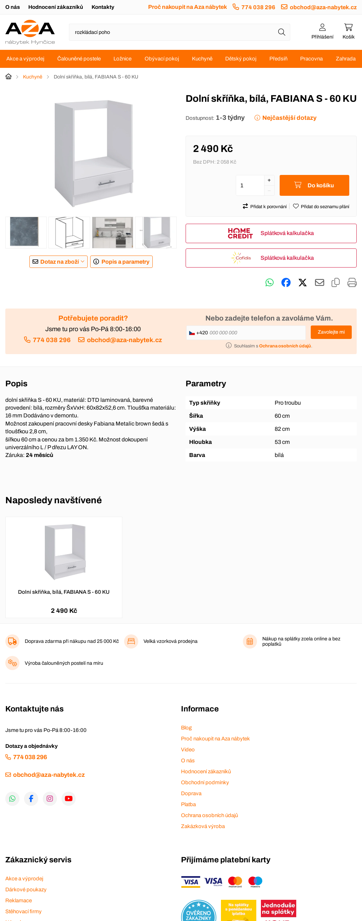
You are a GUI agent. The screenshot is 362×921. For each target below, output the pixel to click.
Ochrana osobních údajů (209, 815)
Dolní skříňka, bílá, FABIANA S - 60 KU (64, 592)
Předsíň (278, 58)
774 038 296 (258, 7)
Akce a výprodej (25, 58)
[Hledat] (281, 32)
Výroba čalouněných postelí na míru (64, 663)
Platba (188, 804)
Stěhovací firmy (23, 911)
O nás (12, 7)
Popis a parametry (125, 262)
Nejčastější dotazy (289, 118)
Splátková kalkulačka (287, 233)
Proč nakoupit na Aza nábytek (187, 7)
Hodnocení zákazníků (55, 7)
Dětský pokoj (240, 58)
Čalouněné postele (79, 58)
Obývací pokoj (162, 58)
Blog (186, 728)
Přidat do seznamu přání (325, 206)
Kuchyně (202, 58)
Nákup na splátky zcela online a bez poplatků (301, 641)
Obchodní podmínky (205, 782)
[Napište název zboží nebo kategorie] (179, 32)
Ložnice (122, 58)
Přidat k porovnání (268, 206)
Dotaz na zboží (59, 262)
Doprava (191, 793)
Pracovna (311, 58)
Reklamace (18, 900)
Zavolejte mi (331, 332)
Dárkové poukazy (26, 889)
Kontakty (103, 7)
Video (188, 749)
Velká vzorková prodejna (171, 641)
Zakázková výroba (203, 826)
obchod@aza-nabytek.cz (323, 7)
